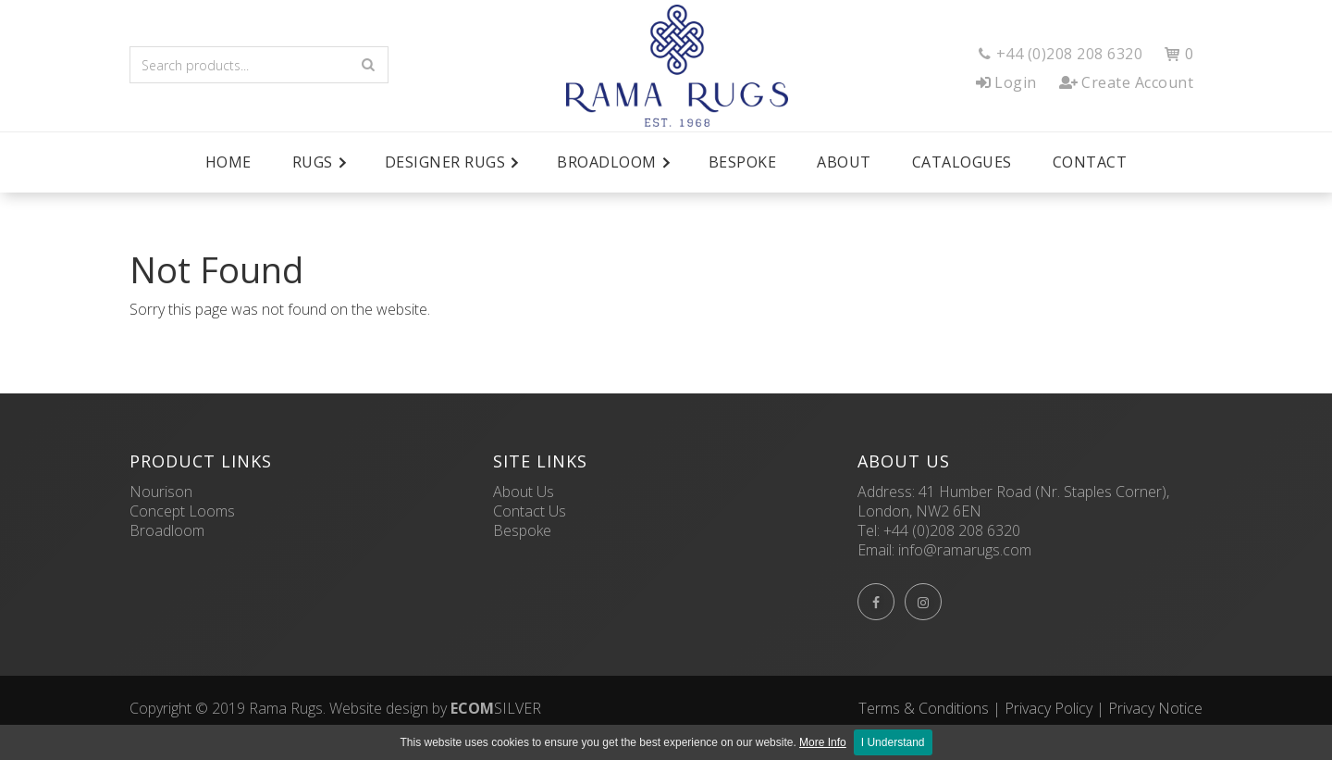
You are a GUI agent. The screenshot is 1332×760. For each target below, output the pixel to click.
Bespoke (743, 162)
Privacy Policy (1048, 708)
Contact (1090, 162)
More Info (822, 742)
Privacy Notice (1155, 708)
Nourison (161, 491)
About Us (523, 491)
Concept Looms (182, 511)
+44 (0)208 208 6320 (951, 530)
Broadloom (167, 530)
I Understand (893, 742)
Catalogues (962, 162)
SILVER (495, 708)
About (844, 162)
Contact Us (529, 511)
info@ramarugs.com (964, 550)
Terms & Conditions (923, 708)
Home (228, 162)
